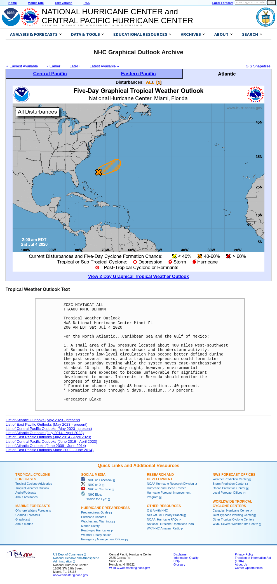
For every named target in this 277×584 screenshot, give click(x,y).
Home (12, 2)
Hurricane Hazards (93, 517)
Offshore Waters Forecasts (33, 510)
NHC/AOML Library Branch (165, 515)
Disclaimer (180, 554)
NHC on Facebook (96, 480)
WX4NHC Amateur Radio (163, 528)
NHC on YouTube (96, 489)
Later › (75, 66)
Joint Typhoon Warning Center (233, 515)
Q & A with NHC (157, 510)
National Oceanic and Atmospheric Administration (92, 25)
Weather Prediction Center (230, 479)
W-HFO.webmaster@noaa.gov (129, 567)
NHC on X (91, 484)
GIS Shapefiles (258, 66)
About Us (241, 564)
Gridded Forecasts (27, 515)
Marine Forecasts (32, 506)
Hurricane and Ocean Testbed (166, 488)
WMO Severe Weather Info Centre (235, 524)
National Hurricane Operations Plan (170, 524)
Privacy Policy (244, 554)
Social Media (93, 475)
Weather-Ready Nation (96, 534)
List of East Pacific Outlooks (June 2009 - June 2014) (49, 450)
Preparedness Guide (95, 512)
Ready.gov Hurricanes (96, 530)
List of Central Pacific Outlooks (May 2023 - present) (49, 429)
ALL (150, 82)
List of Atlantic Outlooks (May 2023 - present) (43, 420)
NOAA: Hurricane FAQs (162, 519)
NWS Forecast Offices (234, 475)
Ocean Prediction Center (229, 488)
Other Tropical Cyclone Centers (233, 519)
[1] (158, 82)
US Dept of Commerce (68, 554)
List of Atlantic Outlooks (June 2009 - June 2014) (46, 446)
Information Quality (185, 557)
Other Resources (164, 506)
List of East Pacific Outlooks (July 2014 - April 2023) (48, 437)
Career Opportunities (248, 567)
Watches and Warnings (96, 521)
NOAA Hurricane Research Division (170, 483)
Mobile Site (36, 2)
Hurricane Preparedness (105, 508)
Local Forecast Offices (227, 492)
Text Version (63, 2)
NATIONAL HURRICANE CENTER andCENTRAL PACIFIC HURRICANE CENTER (117, 16)
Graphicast (22, 519)
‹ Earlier (53, 66)
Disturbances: (130, 82)
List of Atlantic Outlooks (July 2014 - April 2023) (45, 433)
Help (176, 561)
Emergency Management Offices (103, 539)
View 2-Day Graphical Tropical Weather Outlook (138, 276)
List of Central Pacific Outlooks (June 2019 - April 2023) (51, 441)
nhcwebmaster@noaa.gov (70, 575)
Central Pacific (50, 73)
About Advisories (26, 497)
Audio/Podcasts (25, 492)
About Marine (24, 524)
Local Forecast (222, 2)
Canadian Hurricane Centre (231, 510)
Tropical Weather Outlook (32, 488)
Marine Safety (90, 526)
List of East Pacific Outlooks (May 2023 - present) (47, 424)
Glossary (179, 564)
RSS (86, 2)
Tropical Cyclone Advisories (33, 483)
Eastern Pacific (138, 73)
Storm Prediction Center (229, 483)
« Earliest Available (22, 66)
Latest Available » (104, 66)
